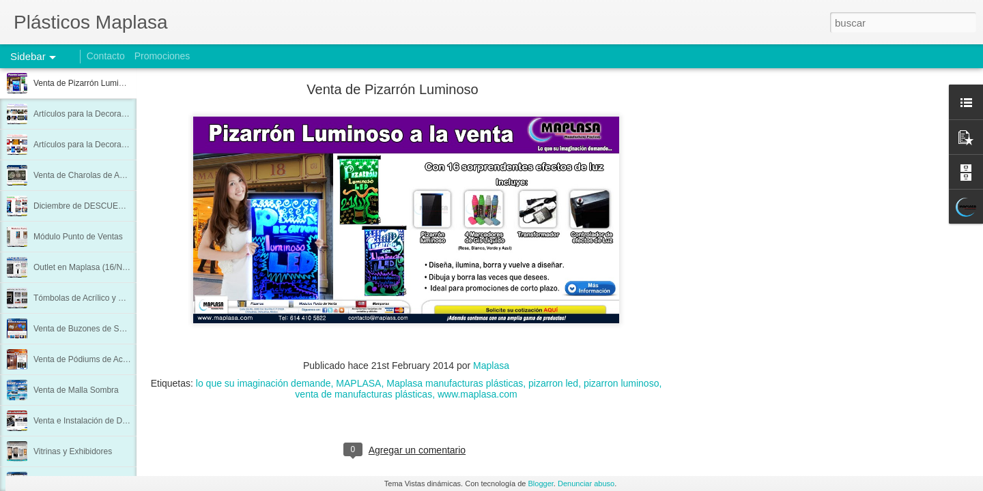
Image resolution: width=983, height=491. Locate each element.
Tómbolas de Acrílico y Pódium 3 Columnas (112, 298)
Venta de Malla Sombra (76, 390)
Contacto (106, 55)
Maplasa (491, 365)
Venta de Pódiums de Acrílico (86, 359)
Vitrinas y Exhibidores (72, 451)
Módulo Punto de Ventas (78, 236)
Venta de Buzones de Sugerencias (96, 328)
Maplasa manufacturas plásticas (454, 383)
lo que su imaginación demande (263, 383)
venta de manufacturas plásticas (363, 394)
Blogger (541, 483)
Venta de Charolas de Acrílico (87, 175)
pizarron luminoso (621, 383)
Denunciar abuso (586, 483)
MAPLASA (358, 383)
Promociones (162, 55)
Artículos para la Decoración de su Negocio (112, 144)
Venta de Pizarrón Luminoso (85, 83)
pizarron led (553, 383)
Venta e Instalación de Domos (87, 421)
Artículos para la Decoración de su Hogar (108, 114)
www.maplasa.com (477, 394)
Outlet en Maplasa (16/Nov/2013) (93, 267)
